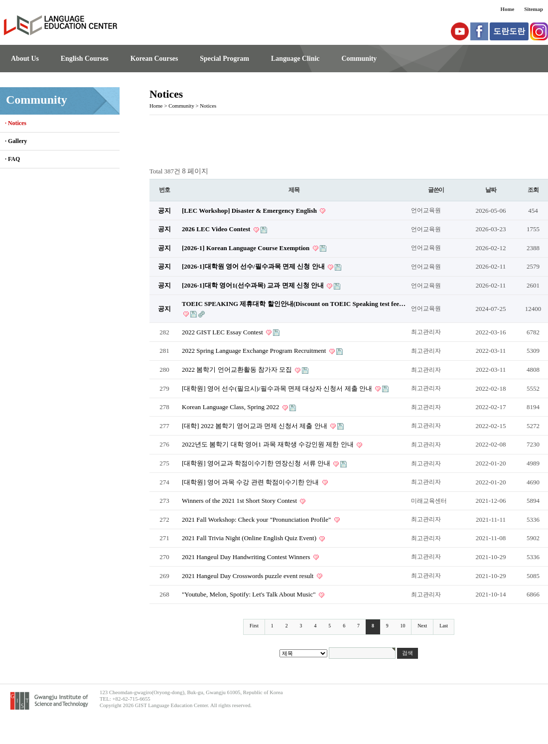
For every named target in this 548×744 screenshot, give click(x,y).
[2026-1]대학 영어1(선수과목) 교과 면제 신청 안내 (253, 285)
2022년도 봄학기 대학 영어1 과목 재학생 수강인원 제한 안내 (268, 444)
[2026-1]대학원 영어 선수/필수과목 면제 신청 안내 (254, 266)
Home (508, 9)
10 (403, 625)
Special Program (224, 58)
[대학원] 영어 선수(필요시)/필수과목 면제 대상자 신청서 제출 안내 (278, 388)
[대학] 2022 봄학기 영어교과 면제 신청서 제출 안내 (255, 426)
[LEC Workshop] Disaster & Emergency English (250, 210)
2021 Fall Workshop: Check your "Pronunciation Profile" (257, 519)
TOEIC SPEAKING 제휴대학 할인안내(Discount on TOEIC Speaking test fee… (294, 303)
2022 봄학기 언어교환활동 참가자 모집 (237, 369)
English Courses (85, 58)
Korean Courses (154, 58)
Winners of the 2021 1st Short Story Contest (240, 500)
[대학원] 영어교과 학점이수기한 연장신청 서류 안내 (257, 463)
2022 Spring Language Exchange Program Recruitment (255, 350)
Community (359, 58)
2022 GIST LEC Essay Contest (223, 332)
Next (422, 625)
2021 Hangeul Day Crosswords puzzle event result (248, 576)
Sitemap (533, 9)
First (254, 625)
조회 (533, 189)
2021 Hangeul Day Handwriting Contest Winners (247, 557)
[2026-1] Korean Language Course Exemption (246, 248)
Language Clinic (295, 58)
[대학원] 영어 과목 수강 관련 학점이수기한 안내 (251, 482)
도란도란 (509, 31)
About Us (25, 58)
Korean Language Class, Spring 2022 (231, 407)
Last (443, 625)
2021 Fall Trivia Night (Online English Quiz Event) (250, 538)
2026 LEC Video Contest (217, 229)
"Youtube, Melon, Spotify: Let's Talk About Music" (249, 594)
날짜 (490, 189)
